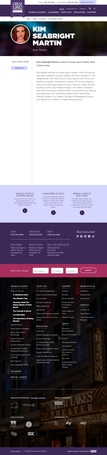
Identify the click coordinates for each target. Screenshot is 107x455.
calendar (53, 12)
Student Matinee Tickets (20, 345)
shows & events (37, 12)
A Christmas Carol (20, 295)
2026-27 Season (17, 291)
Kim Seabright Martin (55, 19)
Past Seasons (16, 361)
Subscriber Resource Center (47, 314)
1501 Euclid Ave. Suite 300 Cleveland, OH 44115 (58, 249)
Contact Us (84, 310)
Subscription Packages (20, 329)
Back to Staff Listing (20, 62)
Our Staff (42, 19)
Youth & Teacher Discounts (47, 356)
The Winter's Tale (20, 298)
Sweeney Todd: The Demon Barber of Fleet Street (22, 304)
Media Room (85, 314)
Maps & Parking (42, 306)
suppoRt (91, 12)
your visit (66, 12)
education (79, 12)
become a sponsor (38, 398)
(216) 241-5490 (53, 255)
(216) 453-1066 (53, 233)
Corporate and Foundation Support (68, 304)
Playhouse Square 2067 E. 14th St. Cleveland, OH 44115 (18, 250)
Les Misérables (19, 315)
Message (19, 68)
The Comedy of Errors (22, 311)
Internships (84, 298)
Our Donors (67, 346)
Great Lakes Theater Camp (47, 349)
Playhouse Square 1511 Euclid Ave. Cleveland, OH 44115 (36, 250)
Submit (88, 270)
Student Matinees (43, 339)
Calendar (16, 371)
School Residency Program (47, 335)
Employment (85, 295)
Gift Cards (40, 310)
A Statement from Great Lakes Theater (69, 364)
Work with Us (71, 9)
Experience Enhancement (46, 295)
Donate (65, 295)
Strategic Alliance (69, 342)
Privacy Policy (15, 451)
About (61, 9)
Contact (82, 9)
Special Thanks (68, 317)
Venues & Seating (43, 302)
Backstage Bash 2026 (19, 365)
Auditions (84, 291)
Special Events (16, 325)
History (65, 338)
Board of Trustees (69, 335)
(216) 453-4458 (72, 2)
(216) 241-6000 (49, 2)
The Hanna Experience (45, 291)
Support (65, 291)
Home (28, 19)
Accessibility (41, 298)
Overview (40, 331)
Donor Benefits (68, 298)
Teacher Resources (44, 352)
